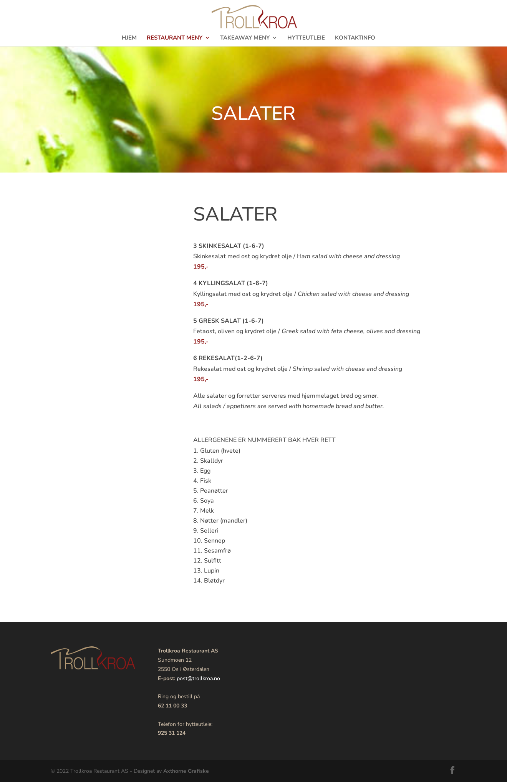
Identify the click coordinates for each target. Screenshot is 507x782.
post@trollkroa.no (198, 678)
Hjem (129, 38)
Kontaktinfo (355, 38)
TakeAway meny (245, 38)
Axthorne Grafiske (186, 771)
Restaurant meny (174, 38)
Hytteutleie (306, 38)
